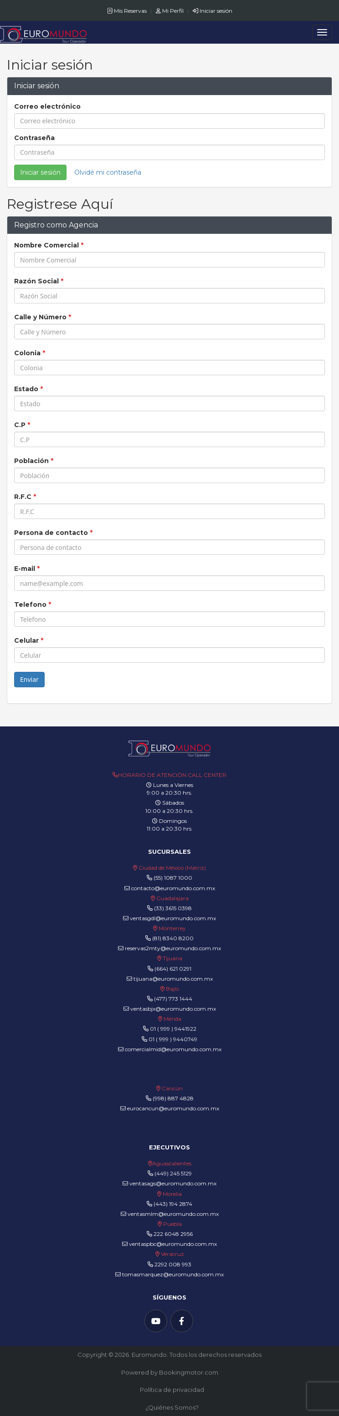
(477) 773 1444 (173, 998)
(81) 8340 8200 (173, 938)
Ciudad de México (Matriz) (172, 867)
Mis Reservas (127, 10)
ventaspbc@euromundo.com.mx (169, 1243)
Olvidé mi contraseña (107, 172)
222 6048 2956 (173, 1233)
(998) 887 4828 (173, 1098)
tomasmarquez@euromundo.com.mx (169, 1274)
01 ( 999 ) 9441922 (173, 1028)
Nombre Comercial (48, 245)
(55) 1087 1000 (173, 877)
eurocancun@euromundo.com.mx (169, 1108)
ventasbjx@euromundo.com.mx (169, 1008)
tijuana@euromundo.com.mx (170, 978)
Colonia (29, 353)
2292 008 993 (172, 1264)
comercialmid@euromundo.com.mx (169, 1049)
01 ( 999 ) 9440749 (173, 1039)
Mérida (172, 1018)
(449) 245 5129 (173, 1173)
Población (33, 461)
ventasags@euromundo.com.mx (169, 1183)
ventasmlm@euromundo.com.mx (170, 1213)
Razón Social (38, 281)
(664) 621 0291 (172, 968)
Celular (28, 640)
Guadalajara (172, 898)
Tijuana (171, 958)
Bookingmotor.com (188, 1372)
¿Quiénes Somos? (172, 1407)
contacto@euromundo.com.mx (169, 888)
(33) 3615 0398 (173, 908)
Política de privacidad (172, 1389)
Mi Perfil (170, 10)
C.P (22, 425)
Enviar (29, 679)
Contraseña (34, 138)
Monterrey (172, 928)
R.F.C (25, 497)
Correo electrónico (47, 106)
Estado (28, 389)
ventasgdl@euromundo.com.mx (169, 918)
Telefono (32, 604)
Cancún (172, 1088)
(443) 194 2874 (173, 1203)
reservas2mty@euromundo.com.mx (169, 948)
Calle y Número (42, 317)
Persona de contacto (53, 533)
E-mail (27, 568)
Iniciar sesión (212, 10)
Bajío (172, 988)
